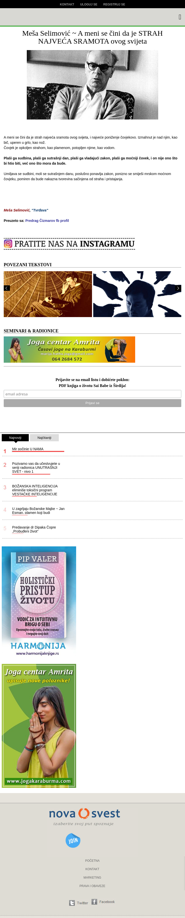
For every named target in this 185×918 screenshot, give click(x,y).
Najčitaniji (44, 438)
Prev (7, 288)
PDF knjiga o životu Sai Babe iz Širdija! (92, 386)
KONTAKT (92, 869)
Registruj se (114, 4)
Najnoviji (15, 438)
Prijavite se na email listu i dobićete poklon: (92, 380)
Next (178, 288)
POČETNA (92, 860)
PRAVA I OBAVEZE (92, 886)
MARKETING (92, 877)
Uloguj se (88, 4)
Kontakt (67, 4)
